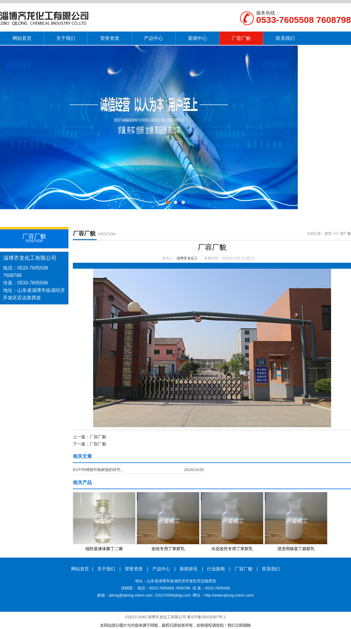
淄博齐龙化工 (187, 258)
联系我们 (271, 569)
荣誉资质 (134, 569)
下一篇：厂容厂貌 (89, 444)
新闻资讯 (189, 569)
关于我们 (106, 569)
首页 (328, 233)
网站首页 (80, 569)
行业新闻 (216, 569)
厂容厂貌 (344, 233)
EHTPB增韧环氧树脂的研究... (98, 469)
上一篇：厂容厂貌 (89, 436)
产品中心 (161, 569)
